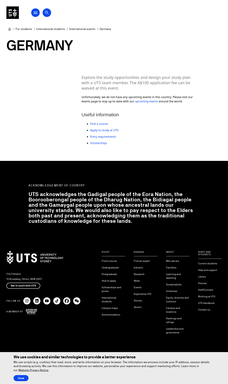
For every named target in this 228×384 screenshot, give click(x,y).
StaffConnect (205, 289)
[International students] (50, 29)
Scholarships (98, 143)
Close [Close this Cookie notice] (21, 378)
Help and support (207, 270)
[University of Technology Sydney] (9, 29)
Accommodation (111, 314)
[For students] (24, 29)
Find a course (99, 124)
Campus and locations (173, 310)
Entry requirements (103, 137)
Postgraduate (109, 274)
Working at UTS (206, 296)
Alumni (138, 307)
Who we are (172, 261)
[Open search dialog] (47, 13)
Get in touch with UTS (23, 285)
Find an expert (142, 261)
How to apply (109, 280)
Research (139, 274)
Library (202, 276)
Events (137, 287)
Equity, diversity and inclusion (177, 299)
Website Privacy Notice (33, 370)
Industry (138, 267)
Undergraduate (110, 267)
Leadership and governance (174, 330)
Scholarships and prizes (111, 289)
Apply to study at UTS (104, 130)
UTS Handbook (206, 303)
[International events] (82, 29)
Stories (138, 300)
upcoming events (146, 101)
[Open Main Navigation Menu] (36, 13)
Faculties (171, 267)
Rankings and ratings (174, 320)
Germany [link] (105, 29)
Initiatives (171, 291)
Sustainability (174, 284)
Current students (207, 263)
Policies (202, 283)
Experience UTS (142, 294)
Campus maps (110, 308)
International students (109, 299)
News (137, 280)
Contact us (204, 309)
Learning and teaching (173, 276)
